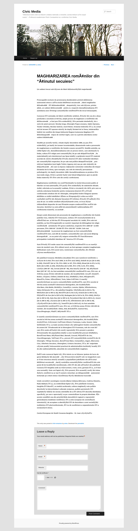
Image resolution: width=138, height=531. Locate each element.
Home (25, 58)
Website (41, 467)
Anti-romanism (57, 423)
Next (113, 65)
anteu (39, 65)
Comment (42, 488)
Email (42, 456)
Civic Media (31, 11)
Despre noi (33, 58)
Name (42, 446)
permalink (81, 423)
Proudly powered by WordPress (69, 523)
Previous (105, 65)
